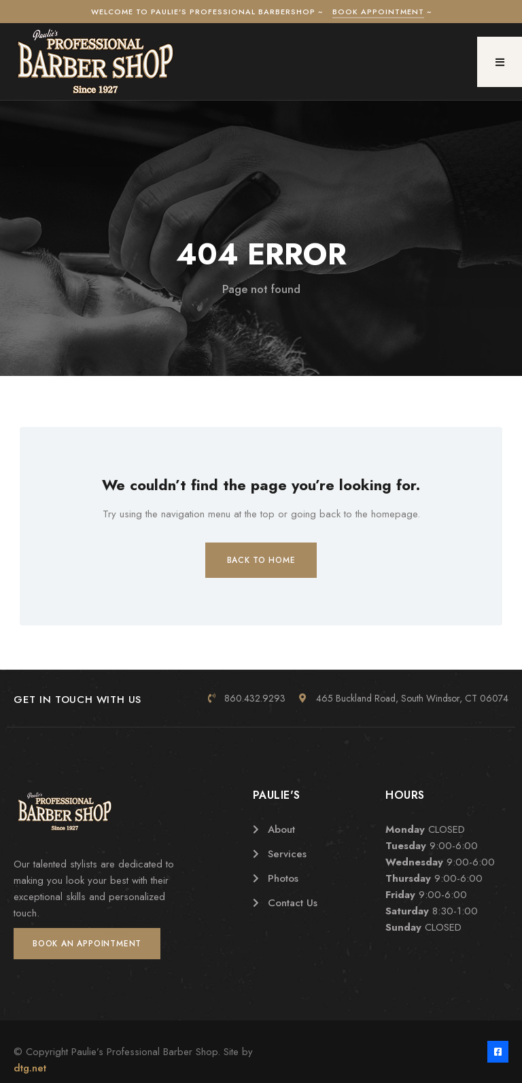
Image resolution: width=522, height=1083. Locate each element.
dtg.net (30, 1068)
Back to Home (261, 560)
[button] (499, 62)
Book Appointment (378, 11)
